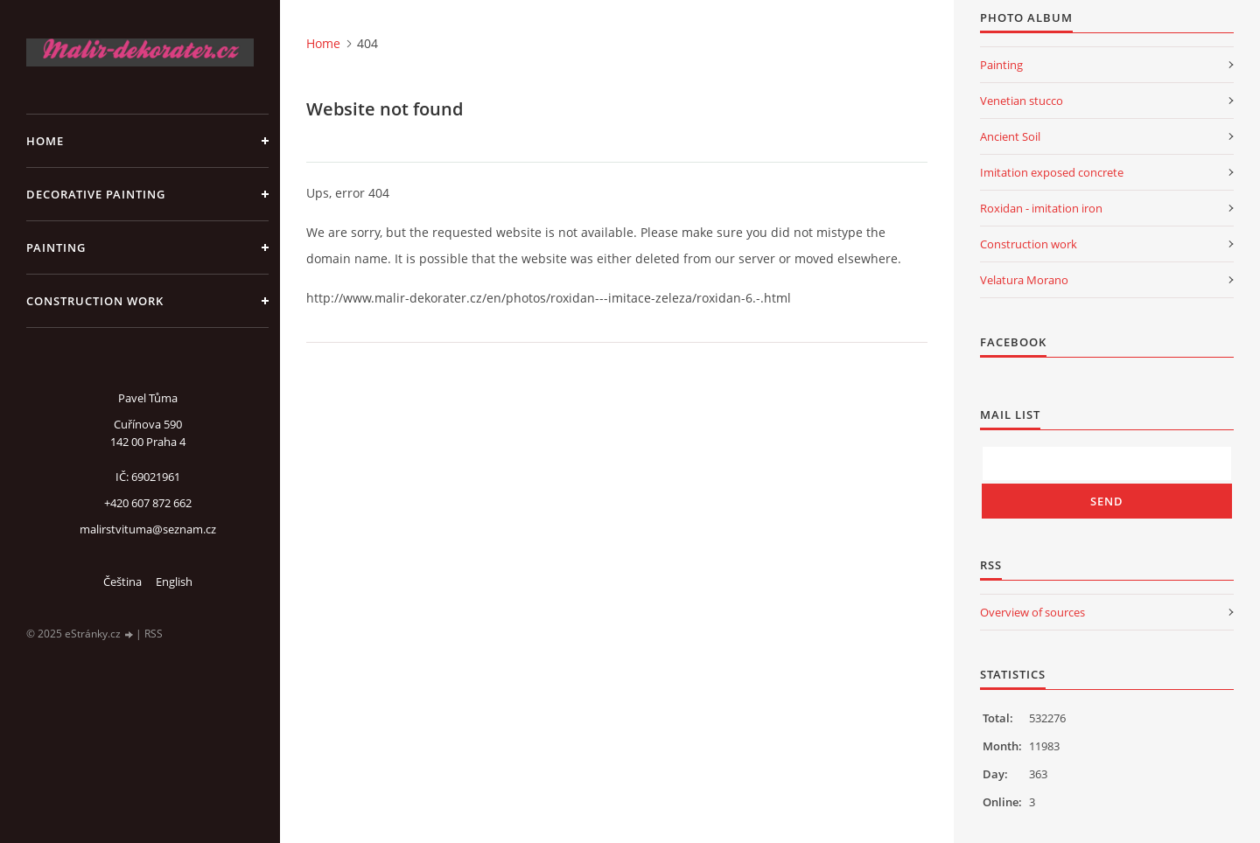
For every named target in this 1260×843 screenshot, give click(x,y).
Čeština (122, 581)
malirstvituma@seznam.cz (148, 529)
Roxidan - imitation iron (1041, 208)
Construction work (95, 301)
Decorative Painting (95, 194)
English (174, 581)
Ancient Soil (1010, 136)
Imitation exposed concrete (1052, 172)
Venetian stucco (1021, 100)
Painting (56, 247)
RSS (153, 633)
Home (45, 141)
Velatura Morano (1024, 280)
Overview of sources (1032, 612)
